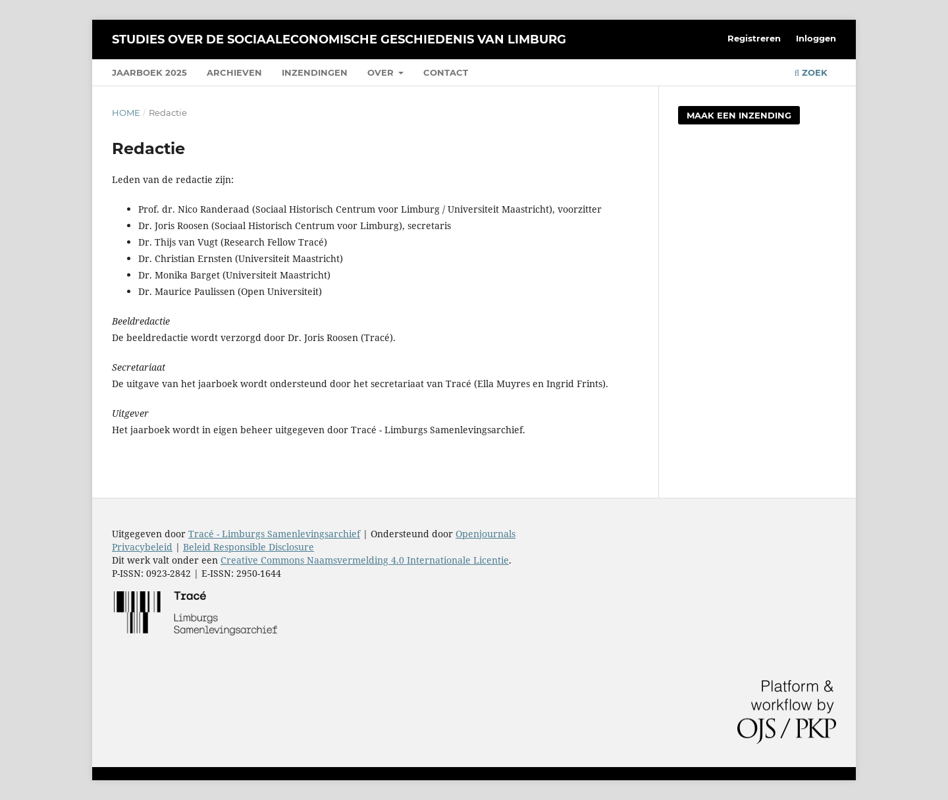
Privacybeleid (142, 547)
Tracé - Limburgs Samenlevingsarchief (274, 533)
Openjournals (485, 533)
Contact (445, 72)
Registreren (754, 38)
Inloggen (816, 38)
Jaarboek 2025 (149, 72)
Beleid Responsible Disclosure (248, 547)
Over (381, 72)
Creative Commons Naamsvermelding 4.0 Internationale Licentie (365, 560)
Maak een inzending (739, 115)
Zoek (811, 72)
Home (126, 112)
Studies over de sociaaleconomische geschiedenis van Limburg (339, 39)
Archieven (234, 72)
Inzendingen (315, 72)
